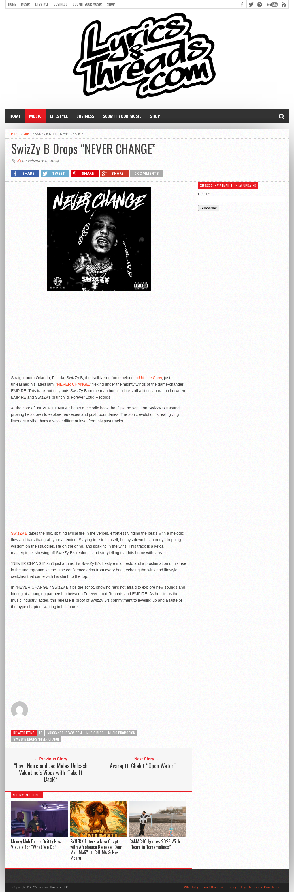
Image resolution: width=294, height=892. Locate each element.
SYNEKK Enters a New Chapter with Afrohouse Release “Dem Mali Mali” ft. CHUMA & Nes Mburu (96, 849)
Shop (111, 4)
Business (61, 4)
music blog (95, 732)
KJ (19, 160)
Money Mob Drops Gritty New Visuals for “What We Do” (36, 844)
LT (40, 732)
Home (12, 4)
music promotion (121, 732)
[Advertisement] (98, 332)
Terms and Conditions (264, 887)
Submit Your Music (87, 4)
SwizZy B (19, 533)
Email (204, 194)
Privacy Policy (236, 887)
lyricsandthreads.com (64, 732)
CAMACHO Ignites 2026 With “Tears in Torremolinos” (154, 844)
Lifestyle (41, 4)
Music (25, 4)
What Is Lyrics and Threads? (203, 887)
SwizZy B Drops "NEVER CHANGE (36, 739)
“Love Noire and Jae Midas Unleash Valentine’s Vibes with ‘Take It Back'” (51, 772)
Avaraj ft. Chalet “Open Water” (143, 765)
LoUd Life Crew (148, 377)
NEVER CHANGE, (73, 384)
